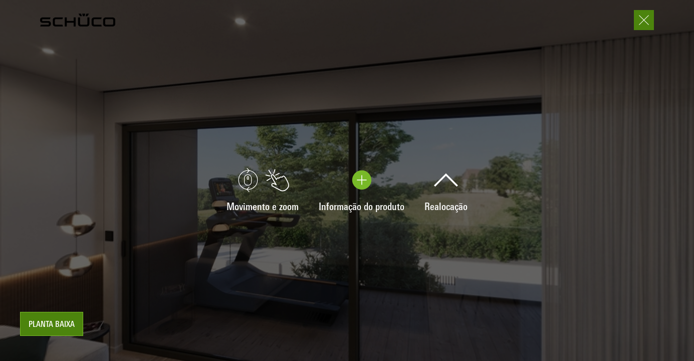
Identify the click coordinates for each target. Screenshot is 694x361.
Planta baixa (52, 325)
